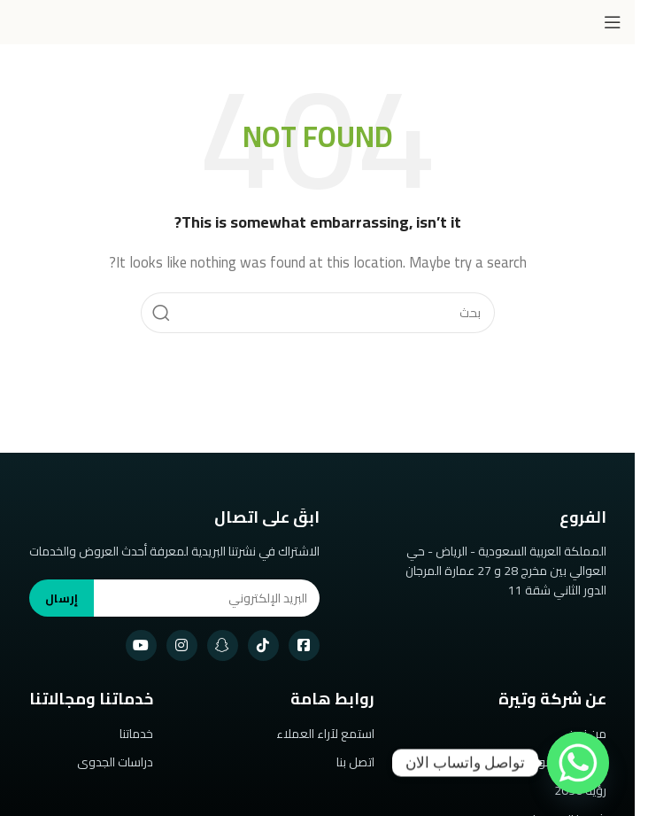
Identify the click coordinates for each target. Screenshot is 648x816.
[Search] (318, 312)
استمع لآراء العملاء (325, 733)
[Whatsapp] (578, 763)
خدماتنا (136, 733)
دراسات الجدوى (115, 761)
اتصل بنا (355, 761)
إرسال (61, 598)
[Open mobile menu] (612, 22)
